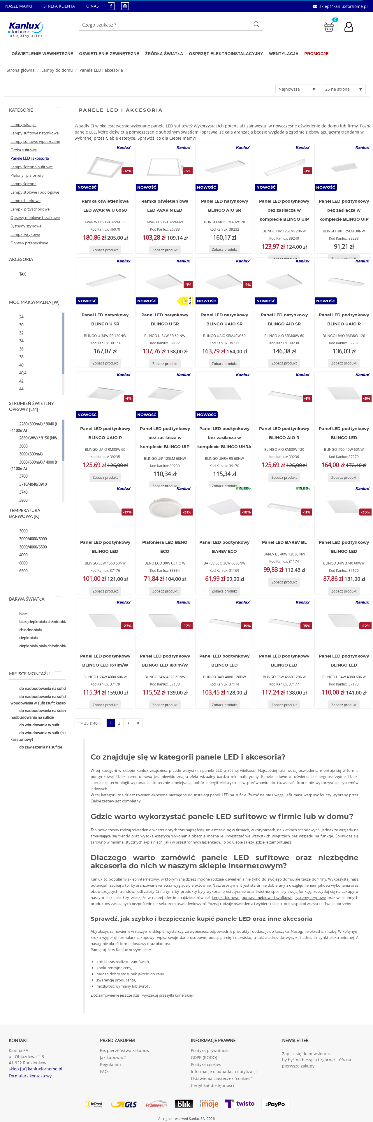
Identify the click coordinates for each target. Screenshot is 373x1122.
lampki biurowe (225, 897)
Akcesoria (35, 259)
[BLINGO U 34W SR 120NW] (104, 281)
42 (16, 381)
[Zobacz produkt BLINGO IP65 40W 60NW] (344, 477)
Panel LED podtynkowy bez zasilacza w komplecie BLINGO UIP (284, 210)
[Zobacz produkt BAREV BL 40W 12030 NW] (284, 582)
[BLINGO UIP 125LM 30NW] (343, 167)
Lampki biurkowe (25, 200)
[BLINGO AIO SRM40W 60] (283, 281)
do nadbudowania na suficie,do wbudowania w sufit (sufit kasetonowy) (44, 700)
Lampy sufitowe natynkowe (34, 133)
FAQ (104, 1071)
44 (16, 389)
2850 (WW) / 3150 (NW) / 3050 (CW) (44, 438)
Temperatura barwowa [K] (35, 513)
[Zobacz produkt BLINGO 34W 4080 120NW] (224, 704)
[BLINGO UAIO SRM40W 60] (223, 281)
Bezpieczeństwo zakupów (124, 1050)
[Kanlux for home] (25, 27)
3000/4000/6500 (28, 547)
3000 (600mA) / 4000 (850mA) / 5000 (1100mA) (45, 465)
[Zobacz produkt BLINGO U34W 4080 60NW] (344, 704)
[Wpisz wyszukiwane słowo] (171, 25)
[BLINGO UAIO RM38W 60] (104, 395)
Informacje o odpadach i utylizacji (224, 1071)
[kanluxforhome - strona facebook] (111, 6)
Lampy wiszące (23, 124)
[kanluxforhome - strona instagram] (125, 6)
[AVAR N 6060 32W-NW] (164, 167)
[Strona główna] (21, 70)
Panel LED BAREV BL (284, 543)
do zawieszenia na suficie (36, 747)
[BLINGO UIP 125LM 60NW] (164, 395)
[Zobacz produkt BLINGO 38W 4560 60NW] (105, 591)
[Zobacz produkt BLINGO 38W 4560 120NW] (284, 704)
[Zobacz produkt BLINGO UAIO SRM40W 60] (224, 363)
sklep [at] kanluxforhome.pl (35, 1069)
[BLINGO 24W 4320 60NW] (164, 622)
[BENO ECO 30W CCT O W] (164, 508)
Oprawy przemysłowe (29, 243)
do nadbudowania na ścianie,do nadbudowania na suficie (42, 714)
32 (16, 333)
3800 (18, 500)
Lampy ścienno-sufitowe (31, 166)
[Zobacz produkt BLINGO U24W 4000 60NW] (105, 704)
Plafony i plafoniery (27, 175)
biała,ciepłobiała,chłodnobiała (40, 622)
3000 (18, 446)
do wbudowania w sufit (34, 725)
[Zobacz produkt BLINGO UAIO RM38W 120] (344, 363)
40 (16, 365)
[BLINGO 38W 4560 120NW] (283, 622)
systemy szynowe (310, 897)
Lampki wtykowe (25, 234)
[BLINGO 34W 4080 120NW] (223, 622)
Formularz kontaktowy (30, 1076)
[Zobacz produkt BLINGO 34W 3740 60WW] (344, 591)
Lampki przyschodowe (30, 209)
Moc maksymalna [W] (35, 302)
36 (16, 349)
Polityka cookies (206, 1064)
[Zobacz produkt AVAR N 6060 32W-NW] (165, 250)
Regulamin (110, 1064)
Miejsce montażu (35, 673)
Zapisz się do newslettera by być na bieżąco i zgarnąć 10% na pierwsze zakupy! (316, 1060)
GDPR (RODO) (204, 1057)
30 (16, 325)
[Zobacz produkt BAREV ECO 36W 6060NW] (224, 591)
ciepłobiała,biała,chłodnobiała (40, 646)
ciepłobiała (24, 638)
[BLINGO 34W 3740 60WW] (343, 508)
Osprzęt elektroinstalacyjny (226, 53)
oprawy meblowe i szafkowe (267, 897)
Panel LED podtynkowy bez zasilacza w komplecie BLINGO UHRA (224, 438)
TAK (18, 274)
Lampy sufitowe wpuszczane (35, 141)
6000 (18, 563)
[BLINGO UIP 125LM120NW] (283, 167)
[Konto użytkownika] (351, 28)
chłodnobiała (26, 630)
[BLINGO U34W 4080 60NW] (343, 622)
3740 (18, 493)
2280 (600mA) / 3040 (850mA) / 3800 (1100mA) (45, 427)
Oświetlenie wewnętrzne (42, 53)
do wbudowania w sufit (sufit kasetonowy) (39, 736)
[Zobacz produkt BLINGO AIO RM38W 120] (284, 477)
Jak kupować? (113, 1057)
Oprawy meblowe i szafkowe (35, 217)
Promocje (317, 53)
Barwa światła (35, 599)
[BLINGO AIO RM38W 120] (283, 395)
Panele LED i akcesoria (101, 70)
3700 (18, 477)
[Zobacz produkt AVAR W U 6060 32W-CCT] (105, 250)
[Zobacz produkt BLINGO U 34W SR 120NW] (105, 363)
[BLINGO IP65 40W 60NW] (343, 395)
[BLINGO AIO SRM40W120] (223, 167)
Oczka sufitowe (23, 149)
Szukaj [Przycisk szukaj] (257, 24)
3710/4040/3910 (28, 484)
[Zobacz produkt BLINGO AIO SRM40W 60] (284, 363)
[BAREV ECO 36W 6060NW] (223, 508)
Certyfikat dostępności (212, 1085)
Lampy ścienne (23, 183)
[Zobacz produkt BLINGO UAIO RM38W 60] (105, 477)
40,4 (18, 373)
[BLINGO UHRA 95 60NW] (223, 395)
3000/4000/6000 (28, 539)
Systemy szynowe (25, 226)
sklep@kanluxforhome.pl (343, 6)
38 (16, 357)
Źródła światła (164, 53)
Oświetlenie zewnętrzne (109, 53)
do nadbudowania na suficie (39, 689)
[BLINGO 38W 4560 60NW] (104, 508)
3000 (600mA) (26, 454)
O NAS (92, 6)
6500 (18, 571)
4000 (18, 555)
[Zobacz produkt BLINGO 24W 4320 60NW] (165, 704)
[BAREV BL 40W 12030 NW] (283, 508)
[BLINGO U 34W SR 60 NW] (164, 281)
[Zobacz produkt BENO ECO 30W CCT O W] (165, 591)
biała (18, 614)
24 (16, 317)
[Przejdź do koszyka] (329, 26)
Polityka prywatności (211, 1050)
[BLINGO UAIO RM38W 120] (343, 281)
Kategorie (35, 110)
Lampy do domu (57, 70)
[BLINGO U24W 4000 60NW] (104, 622)
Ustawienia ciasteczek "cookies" (221, 1078)
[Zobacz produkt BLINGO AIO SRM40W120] (224, 249)
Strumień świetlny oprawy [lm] (35, 406)
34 (16, 341)
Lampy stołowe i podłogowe (34, 192)
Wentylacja (283, 53)
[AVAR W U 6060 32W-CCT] (104, 167)
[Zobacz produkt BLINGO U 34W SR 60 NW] (165, 363)
